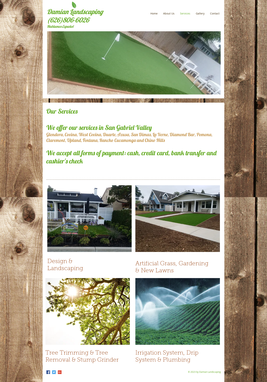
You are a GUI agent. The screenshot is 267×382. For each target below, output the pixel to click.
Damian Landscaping (75, 11)
